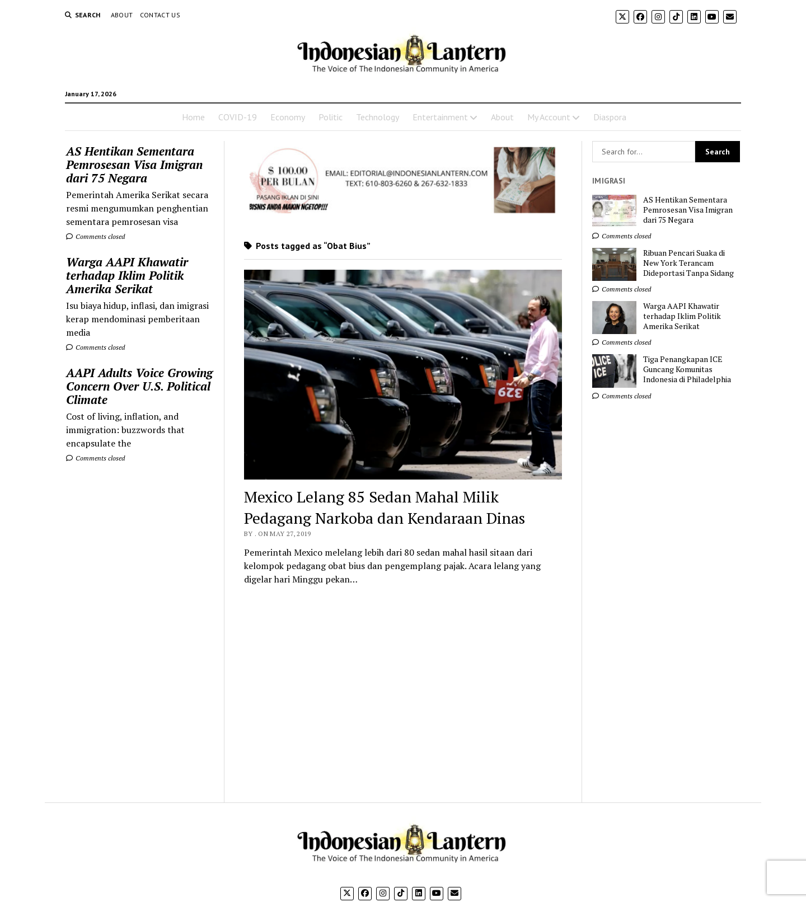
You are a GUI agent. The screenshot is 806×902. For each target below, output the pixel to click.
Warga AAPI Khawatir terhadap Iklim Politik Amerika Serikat (127, 275)
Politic (330, 117)
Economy (287, 117)
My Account (548, 117)
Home (193, 117)
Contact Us (160, 15)
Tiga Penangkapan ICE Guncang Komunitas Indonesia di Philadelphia (687, 369)
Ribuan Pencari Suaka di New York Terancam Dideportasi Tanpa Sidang (688, 263)
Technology (377, 117)
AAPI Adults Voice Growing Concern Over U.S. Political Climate (139, 386)
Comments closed (95, 236)
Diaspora (609, 117)
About (122, 15)
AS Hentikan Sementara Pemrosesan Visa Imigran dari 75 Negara (134, 164)
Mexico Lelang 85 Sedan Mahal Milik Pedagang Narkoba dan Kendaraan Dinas (384, 507)
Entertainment (440, 117)
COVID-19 (237, 117)
